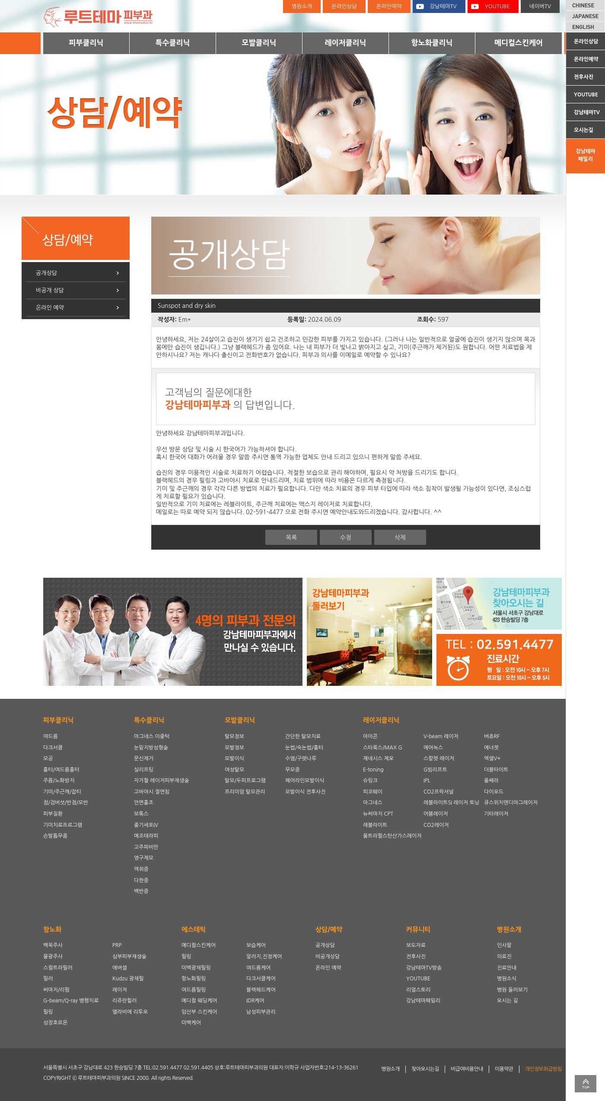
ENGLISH (585, 27)
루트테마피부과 (103, 16)
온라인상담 (586, 41)
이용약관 (504, 1069)
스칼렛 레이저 (439, 758)
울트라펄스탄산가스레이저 (392, 836)
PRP (116, 945)
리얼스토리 (418, 989)
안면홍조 (143, 802)
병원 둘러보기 (512, 989)
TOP (585, 1083)
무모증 (292, 769)
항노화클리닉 (432, 42)
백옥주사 (53, 945)
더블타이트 (496, 769)
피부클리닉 (86, 42)
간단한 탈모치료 (303, 736)
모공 (48, 758)
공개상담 (46, 273)
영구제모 (143, 858)
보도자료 (416, 945)
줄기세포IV (146, 825)
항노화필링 (194, 978)
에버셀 (119, 967)
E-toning (373, 769)
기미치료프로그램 (62, 825)
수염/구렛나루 (300, 758)
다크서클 (53, 747)
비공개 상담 (50, 290)
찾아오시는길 (425, 1069)
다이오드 (493, 791)
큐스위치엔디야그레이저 (511, 802)
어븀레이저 (436, 813)
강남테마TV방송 (424, 967)
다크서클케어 (261, 978)
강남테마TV (587, 112)
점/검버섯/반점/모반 (65, 802)
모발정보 (234, 747)
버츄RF (492, 736)
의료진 (504, 956)
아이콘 (370, 736)
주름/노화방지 (58, 780)
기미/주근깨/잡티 (62, 791)
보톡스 (141, 813)
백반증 (141, 891)
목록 (291, 537)
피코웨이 (372, 791)
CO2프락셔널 (439, 791)
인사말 (504, 945)
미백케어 (191, 1022)
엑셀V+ (492, 758)
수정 (345, 537)
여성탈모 (234, 769)
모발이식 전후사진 (305, 791)
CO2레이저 (436, 825)
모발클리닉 (259, 42)
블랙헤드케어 (261, 989)
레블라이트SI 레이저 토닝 (451, 802)
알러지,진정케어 (264, 956)
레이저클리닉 (345, 42)
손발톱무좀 (55, 836)
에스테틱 (194, 929)
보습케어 (256, 945)
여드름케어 (258, 967)
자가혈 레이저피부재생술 (161, 780)
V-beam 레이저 (441, 736)
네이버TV (540, 6)
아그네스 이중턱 (151, 736)
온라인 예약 (50, 307)
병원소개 (302, 6)
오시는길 (583, 130)
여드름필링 (194, 989)
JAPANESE (585, 16)
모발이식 (234, 758)
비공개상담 (327, 956)
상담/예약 (328, 929)
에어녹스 (433, 747)
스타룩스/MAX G (382, 747)
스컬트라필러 (58, 967)
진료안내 (506, 967)
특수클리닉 (173, 42)
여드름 (50, 736)
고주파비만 (146, 847)
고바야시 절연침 (151, 791)
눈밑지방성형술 (151, 747)
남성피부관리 (261, 1012)
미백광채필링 (196, 967)
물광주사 (53, 956)
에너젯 (491, 747)
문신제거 (143, 758)
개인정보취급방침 (543, 1069)
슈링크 (370, 780)
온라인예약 (586, 59)
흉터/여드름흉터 (61, 769)
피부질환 (53, 813)
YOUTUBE (586, 94)
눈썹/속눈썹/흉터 (304, 747)
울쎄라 (491, 780)
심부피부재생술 (129, 956)
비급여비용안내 (467, 1069)
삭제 (399, 537)
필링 (48, 1012)
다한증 (141, 880)
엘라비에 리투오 (130, 1012)
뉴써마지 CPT (378, 813)
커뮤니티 (418, 929)
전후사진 (583, 77)
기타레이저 (496, 813)
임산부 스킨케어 (199, 1012)
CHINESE (585, 5)
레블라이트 (375, 825)
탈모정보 (234, 736)
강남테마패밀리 (585, 155)
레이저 (119, 989)
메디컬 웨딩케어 (199, 1000)
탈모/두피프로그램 (245, 780)
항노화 (52, 929)
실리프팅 (143, 769)
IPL (427, 780)
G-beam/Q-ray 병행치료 (71, 1000)
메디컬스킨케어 (518, 42)
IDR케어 (255, 1000)
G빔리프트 (435, 769)
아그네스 (372, 802)
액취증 (141, 869)
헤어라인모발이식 (304, 780)
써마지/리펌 (56, 989)
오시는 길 (507, 1000)
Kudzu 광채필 (128, 978)
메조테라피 (146, 836)
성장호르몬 (55, 1022)
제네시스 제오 (378, 758)
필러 (48, 978)
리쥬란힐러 (124, 1000)
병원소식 (506, 978)
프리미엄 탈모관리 (245, 791)
